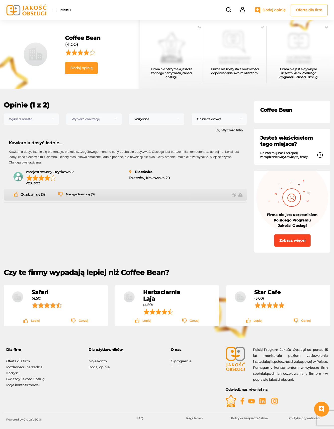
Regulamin (194, 418)
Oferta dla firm (309, 10)
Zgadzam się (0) (33, 194)
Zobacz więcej (292, 240)
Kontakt (177, 365)
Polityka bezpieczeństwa (249, 418)
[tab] (43, 350)
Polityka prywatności (304, 418)
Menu (65, 10)
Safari (40, 292)
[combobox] (31, 119)
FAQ (139, 418)
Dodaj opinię (274, 10)
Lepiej (35, 320)
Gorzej (83, 320)
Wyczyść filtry (232, 130)
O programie (181, 359)
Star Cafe (267, 292)
